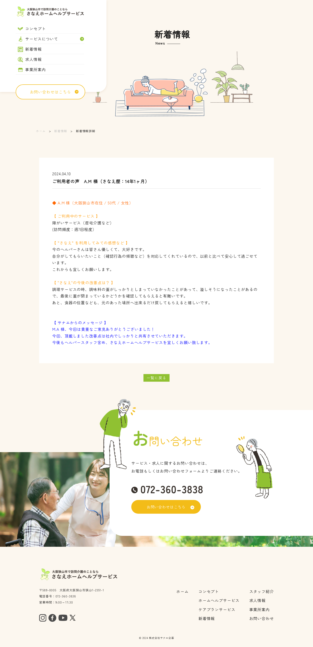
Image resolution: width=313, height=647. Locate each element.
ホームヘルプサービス (219, 601)
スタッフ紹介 (261, 592)
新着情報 (60, 131)
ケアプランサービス (216, 610)
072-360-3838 (65, 596)
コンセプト (208, 592)
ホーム (41, 131)
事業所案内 (259, 610)
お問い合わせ (261, 619)
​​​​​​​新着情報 (206, 619)
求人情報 (257, 601)
